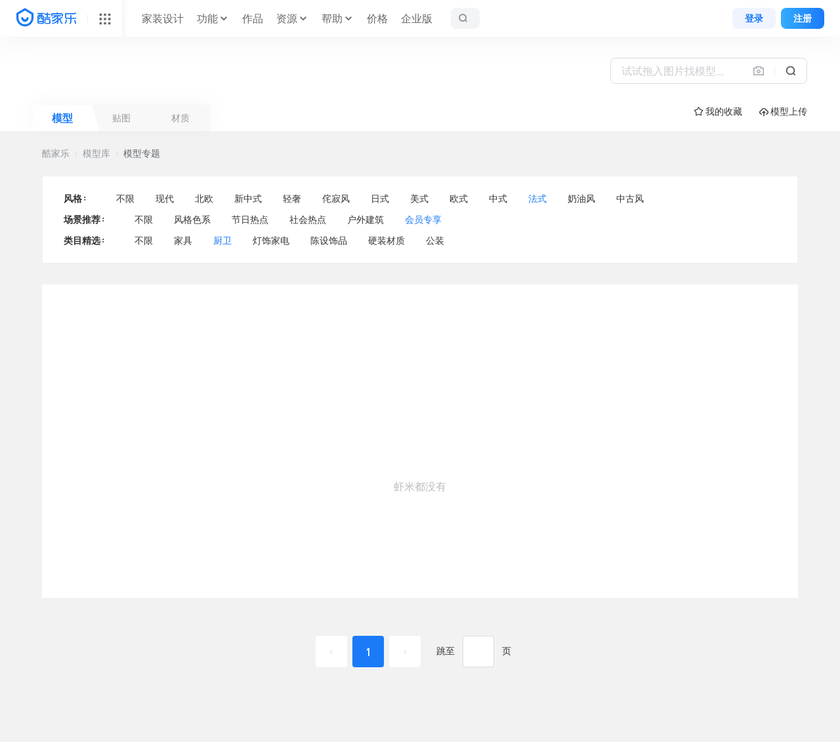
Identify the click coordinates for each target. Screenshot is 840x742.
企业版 (416, 18)
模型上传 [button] (783, 112)
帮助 (332, 18)
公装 (435, 240)
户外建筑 (365, 219)
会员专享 (423, 219)
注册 (802, 18)
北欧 (204, 198)
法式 (537, 198)
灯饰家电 (271, 240)
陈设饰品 (328, 240)
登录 (754, 18)
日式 (380, 198)
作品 (252, 18)
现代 (165, 198)
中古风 (630, 198)
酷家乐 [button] (56, 153)
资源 (286, 18)
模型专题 (141, 153)
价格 (377, 18)
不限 (125, 198)
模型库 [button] (96, 153)
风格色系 (192, 219)
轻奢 (292, 198)
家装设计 (163, 18)
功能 (207, 18)
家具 (183, 240)
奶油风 (581, 198)
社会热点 (307, 219)
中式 (498, 198)
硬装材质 (386, 240)
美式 (419, 198)
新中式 (248, 198)
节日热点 (250, 219)
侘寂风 (336, 198)
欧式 (459, 198)
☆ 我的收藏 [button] (718, 111)
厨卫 (222, 240)
